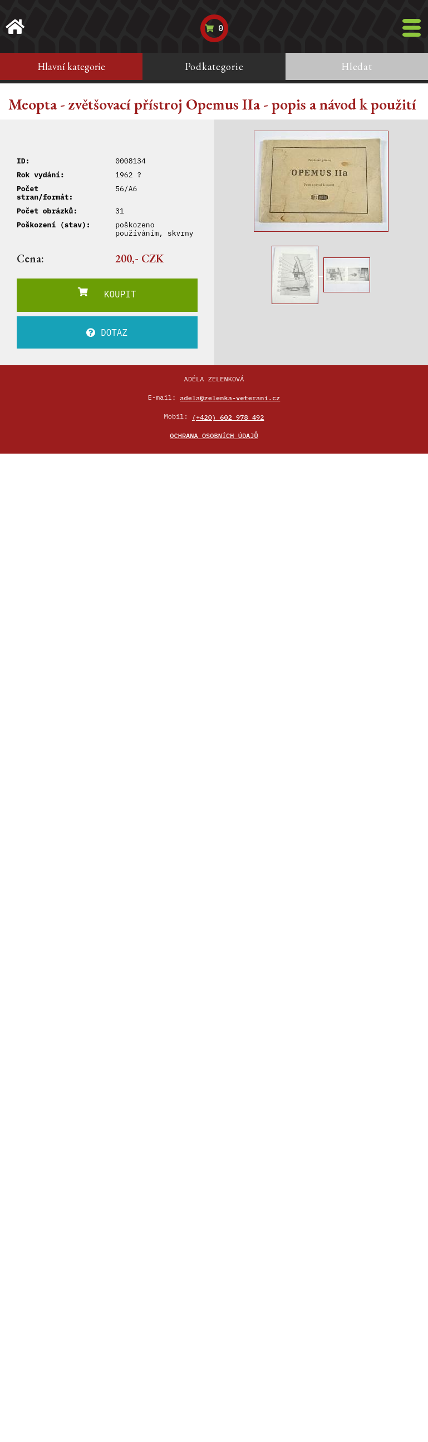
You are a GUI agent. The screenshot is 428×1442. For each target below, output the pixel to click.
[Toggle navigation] (411, 27)
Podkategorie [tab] (214, 66)
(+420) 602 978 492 (228, 417)
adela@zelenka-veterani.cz (230, 398)
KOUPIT (107, 293)
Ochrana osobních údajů (214, 435)
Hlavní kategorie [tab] (71, 66)
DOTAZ (106, 332)
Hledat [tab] (356, 66)
